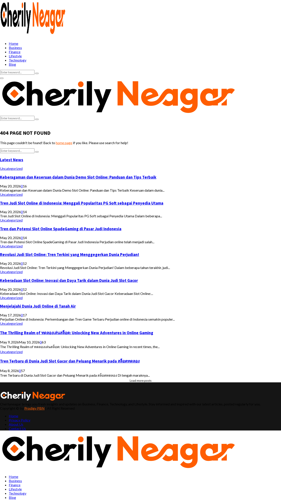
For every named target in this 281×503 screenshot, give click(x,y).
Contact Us (17, 428)
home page (64, 143)
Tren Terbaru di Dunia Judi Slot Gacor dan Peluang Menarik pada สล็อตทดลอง (70, 361)
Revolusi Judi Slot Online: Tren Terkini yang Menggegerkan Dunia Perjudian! (69, 254)
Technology (17, 60)
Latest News (11, 159)
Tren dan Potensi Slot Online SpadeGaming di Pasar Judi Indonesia (60, 228)
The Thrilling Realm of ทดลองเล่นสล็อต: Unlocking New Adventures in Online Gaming (76, 332)
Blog (12, 64)
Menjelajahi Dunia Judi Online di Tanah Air (38, 306)
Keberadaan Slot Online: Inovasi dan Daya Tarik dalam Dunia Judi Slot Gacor (69, 280)
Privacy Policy (19, 420)
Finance (14, 52)
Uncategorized (11, 168)
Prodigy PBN (34, 408)
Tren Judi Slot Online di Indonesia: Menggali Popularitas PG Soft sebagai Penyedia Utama (81, 203)
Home (13, 43)
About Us (16, 424)
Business (15, 47)
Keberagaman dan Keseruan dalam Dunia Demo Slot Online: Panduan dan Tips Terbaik (78, 177)
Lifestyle (15, 56)
